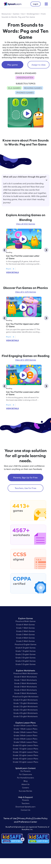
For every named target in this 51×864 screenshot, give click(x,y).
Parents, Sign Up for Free (25, 477)
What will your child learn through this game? (25, 178)
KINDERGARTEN (25, 77)
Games (16, 14)
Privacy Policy (25, 818)
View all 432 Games (25, 224)
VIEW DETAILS (12, 272)
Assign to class (38, 65)
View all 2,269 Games (25, 360)
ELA (23, 14)
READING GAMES (33, 88)
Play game (12, 65)
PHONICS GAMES (25, 92)
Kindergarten (33, 14)
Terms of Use (10, 818)
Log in (35, 4)
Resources (6, 14)
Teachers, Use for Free (25, 488)
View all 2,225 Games (25, 292)
